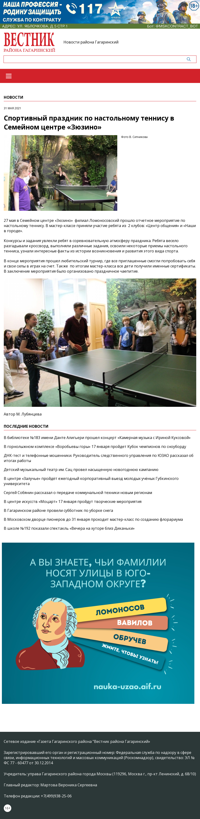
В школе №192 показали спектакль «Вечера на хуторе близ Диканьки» (69, 528)
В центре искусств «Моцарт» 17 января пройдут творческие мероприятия (72, 501)
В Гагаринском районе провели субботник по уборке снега (58, 510)
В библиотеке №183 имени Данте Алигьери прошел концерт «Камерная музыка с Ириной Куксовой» (97, 437)
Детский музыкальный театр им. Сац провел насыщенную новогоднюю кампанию (81, 469)
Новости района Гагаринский (90, 42)
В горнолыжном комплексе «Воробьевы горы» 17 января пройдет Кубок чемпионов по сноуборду (95, 446)
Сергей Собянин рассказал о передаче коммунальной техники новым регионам (78, 492)
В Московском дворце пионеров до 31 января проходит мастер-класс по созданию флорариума (93, 519)
